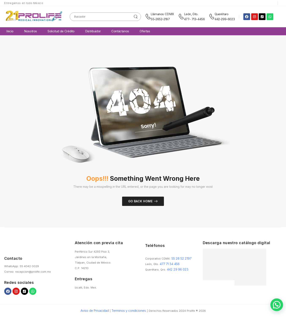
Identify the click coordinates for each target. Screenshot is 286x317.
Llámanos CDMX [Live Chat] (162, 14)
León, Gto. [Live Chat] (191, 14)
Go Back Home (140, 201)
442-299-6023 (225, 19)
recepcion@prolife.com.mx (33, 271)
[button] (276, 304)
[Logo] (33, 16)
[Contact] (148, 17)
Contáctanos (120, 31)
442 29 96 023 (177, 269)
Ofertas (145, 31)
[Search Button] (135, 16)
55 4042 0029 (29, 266)
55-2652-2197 (160, 19)
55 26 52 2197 (181, 258)
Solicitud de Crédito (61, 31)
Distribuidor (93, 31)
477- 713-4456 (194, 19)
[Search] (105, 16)
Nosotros (30, 31)
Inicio (10, 31)
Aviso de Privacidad (94, 311)
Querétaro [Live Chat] (221, 14)
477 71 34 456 (170, 264)
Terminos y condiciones (129, 311)
